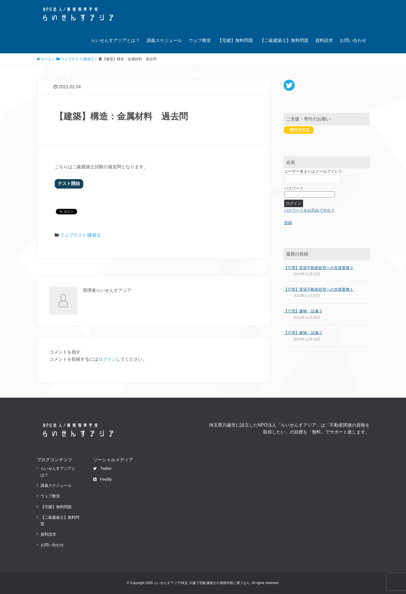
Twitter (102, 468)
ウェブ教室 (200, 40)
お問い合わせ (353, 40)
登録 (288, 222)
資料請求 (324, 40)
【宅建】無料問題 (235, 40)
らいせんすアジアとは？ (115, 40)
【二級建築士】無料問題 (284, 40)
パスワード (294, 188)
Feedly (102, 479)
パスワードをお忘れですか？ (309, 210)
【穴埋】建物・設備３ (303, 311)
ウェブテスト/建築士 (80, 235)
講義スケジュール (164, 40)
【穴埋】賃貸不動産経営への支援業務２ (319, 267)
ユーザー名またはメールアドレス (313, 171)
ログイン (107, 359)
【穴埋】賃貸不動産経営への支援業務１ (319, 289)
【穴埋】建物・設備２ (303, 332)
